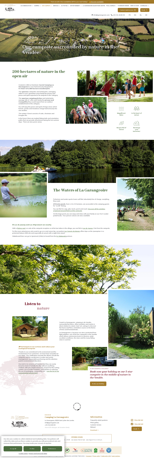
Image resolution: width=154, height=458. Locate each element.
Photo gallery (94, 422)
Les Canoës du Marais (72, 231)
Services (55, 5)
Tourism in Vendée (123, 5)
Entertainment (75, 5)
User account (134, 5)
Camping (36, 5)
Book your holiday (98, 384)
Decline (32, 448)
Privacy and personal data (38, 453)
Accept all (13, 448)
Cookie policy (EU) (106, 456)
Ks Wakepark (61, 236)
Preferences (52, 448)
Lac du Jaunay (88, 228)
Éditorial (93, 427)
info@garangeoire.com (101, 15)
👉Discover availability (96, 2)
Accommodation (26, 5)
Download (143, 5)
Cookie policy (23, 453)
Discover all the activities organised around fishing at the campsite (79, 210)
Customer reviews (95, 425)
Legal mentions (116, 456)
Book (144, 10)
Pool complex (110, 5)
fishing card (21, 228)
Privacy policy (96, 456)
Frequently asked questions (99, 420)
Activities (64, 5)
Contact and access (128, 10)
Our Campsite (46, 5)
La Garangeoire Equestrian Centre (94, 5)
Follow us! (137, 420)
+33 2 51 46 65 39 (119, 15)
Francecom (89, 456)
